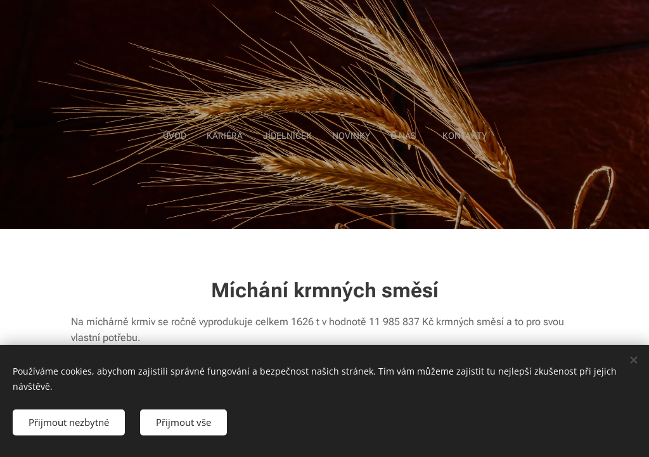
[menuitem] (276, 135)
